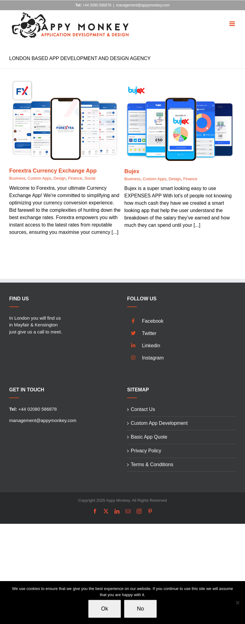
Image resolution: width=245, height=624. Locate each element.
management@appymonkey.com (143, 5)
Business (17, 178)
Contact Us (143, 409)
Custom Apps (39, 178)
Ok (104, 609)
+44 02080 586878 (33, 409)
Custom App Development (159, 423)
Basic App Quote (149, 436)
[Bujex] (180, 84)
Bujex (131, 171)
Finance (75, 178)
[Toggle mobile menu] (232, 19)
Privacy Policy (146, 450)
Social (90, 178)
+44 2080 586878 (93, 5)
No (140, 609)
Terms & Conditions (152, 464)
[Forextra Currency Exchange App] (65, 84)
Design (60, 178)
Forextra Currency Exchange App (52, 171)
